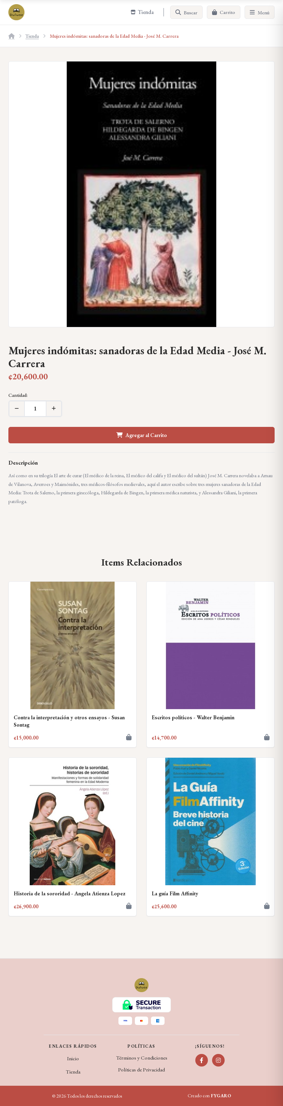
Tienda (32, 35)
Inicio (73, 1058)
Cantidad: (18, 395)
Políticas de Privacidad (141, 1069)
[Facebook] (201, 1060)
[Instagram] (218, 1060)
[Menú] (260, 12)
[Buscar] (186, 12)
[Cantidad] (35, 409)
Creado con (209, 1096)
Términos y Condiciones (141, 1057)
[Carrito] (223, 12)
